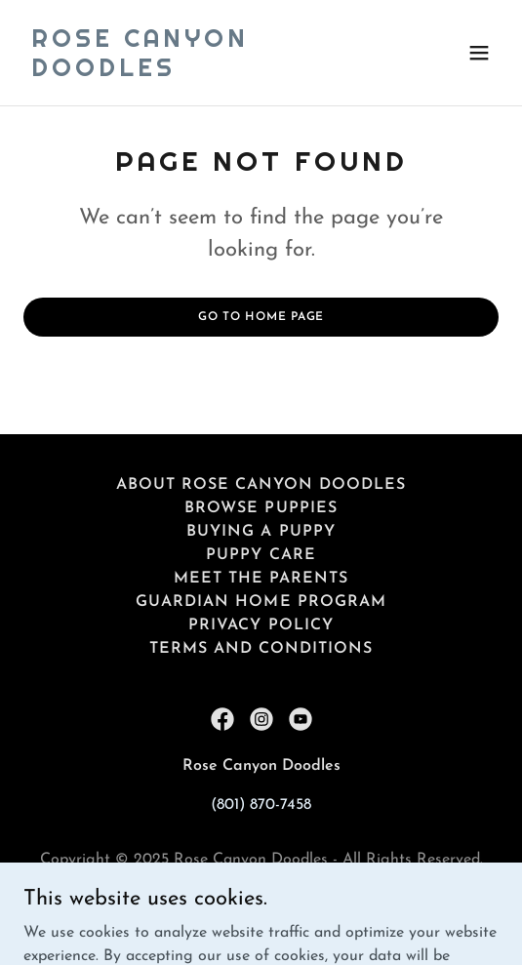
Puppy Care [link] (260, 555)
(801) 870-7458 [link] (261, 805)
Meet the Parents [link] (261, 578)
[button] (479, 52)
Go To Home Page (261, 317)
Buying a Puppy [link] (260, 532)
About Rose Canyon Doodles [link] (261, 485)
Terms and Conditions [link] (261, 649)
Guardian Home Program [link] (260, 602)
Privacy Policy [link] (260, 625)
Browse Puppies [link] (260, 508)
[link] (189, 72)
